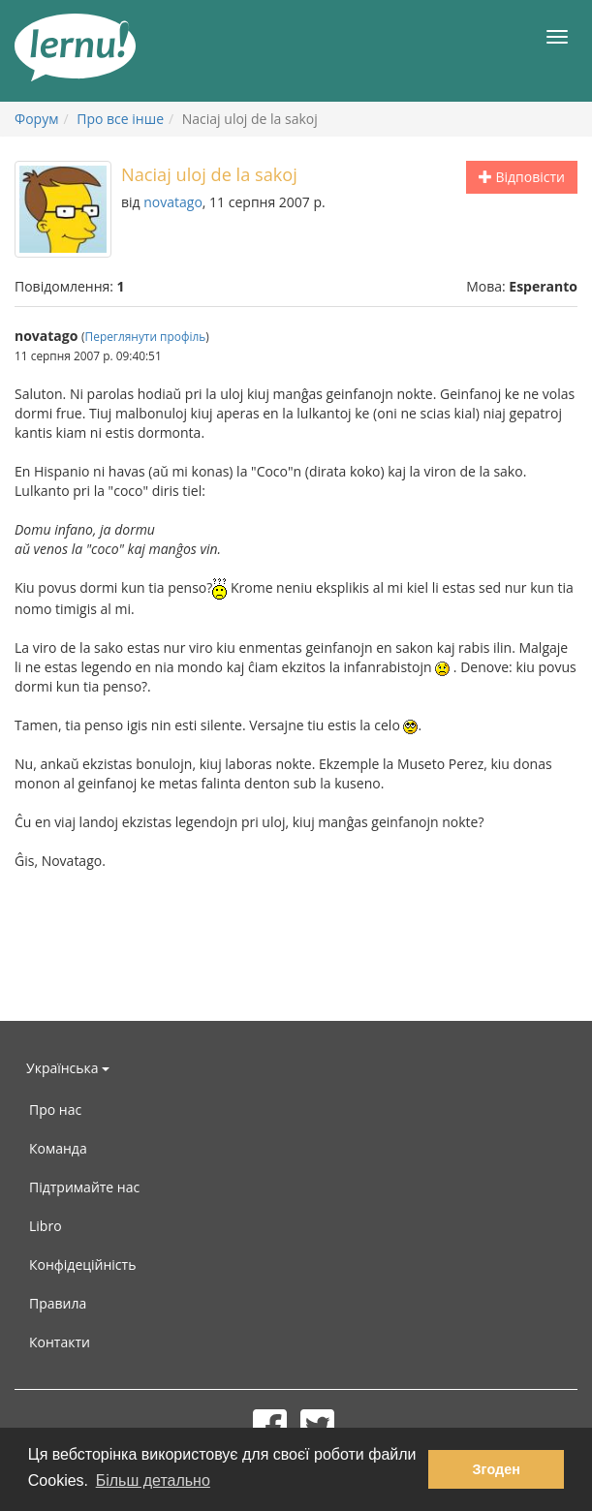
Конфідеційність (82, 1264)
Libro (45, 1226)
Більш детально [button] (153, 1480)
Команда (58, 1148)
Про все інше (120, 118)
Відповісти (522, 177)
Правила (57, 1303)
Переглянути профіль (145, 336)
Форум (36, 118)
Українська (67, 1068)
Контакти (59, 1342)
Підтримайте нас (84, 1187)
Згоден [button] (496, 1469)
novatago (173, 202)
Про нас (55, 1109)
